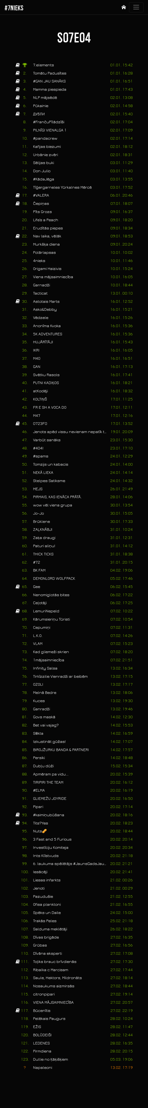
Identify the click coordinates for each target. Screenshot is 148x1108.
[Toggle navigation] (136, 7)
